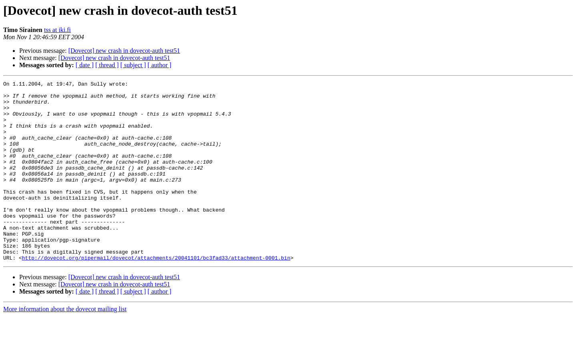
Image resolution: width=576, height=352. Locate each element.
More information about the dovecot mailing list (64, 345)
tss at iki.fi (57, 29)
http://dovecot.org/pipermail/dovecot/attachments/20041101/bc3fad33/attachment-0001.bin (156, 293)
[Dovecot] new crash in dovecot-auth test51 (124, 50)
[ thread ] (107, 65)
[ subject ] (133, 65)
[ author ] (160, 65)
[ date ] (85, 65)
